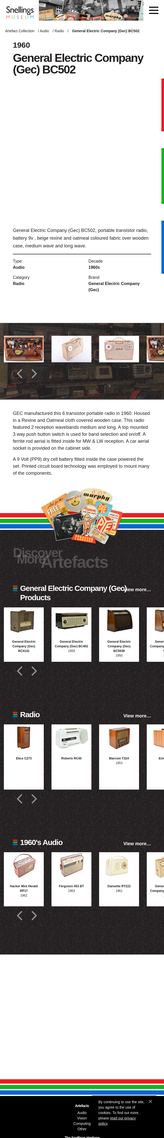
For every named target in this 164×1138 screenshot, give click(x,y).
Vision (82, 1118)
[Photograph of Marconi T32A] (119, 737)
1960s (94, 267)
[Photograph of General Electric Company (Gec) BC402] (71, 620)
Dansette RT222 (119, 886)
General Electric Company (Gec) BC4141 (24, 646)
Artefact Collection (19, 31)
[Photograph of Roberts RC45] (71, 737)
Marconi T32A (119, 758)
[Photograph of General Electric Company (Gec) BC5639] (119, 620)
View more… (137, 589)
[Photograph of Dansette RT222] (119, 865)
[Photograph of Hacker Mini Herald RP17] (24, 865)
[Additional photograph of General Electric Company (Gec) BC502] (24, 349)
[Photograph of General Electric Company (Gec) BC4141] (24, 620)
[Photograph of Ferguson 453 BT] (71, 865)
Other (82, 1129)
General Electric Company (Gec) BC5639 (119, 646)
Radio (59, 31)
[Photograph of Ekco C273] (24, 737)
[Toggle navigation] (153, 10)
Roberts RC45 (71, 758)
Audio (44, 31)
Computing (82, 1124)
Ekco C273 (24, 758)
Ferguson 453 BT (71, 886)
